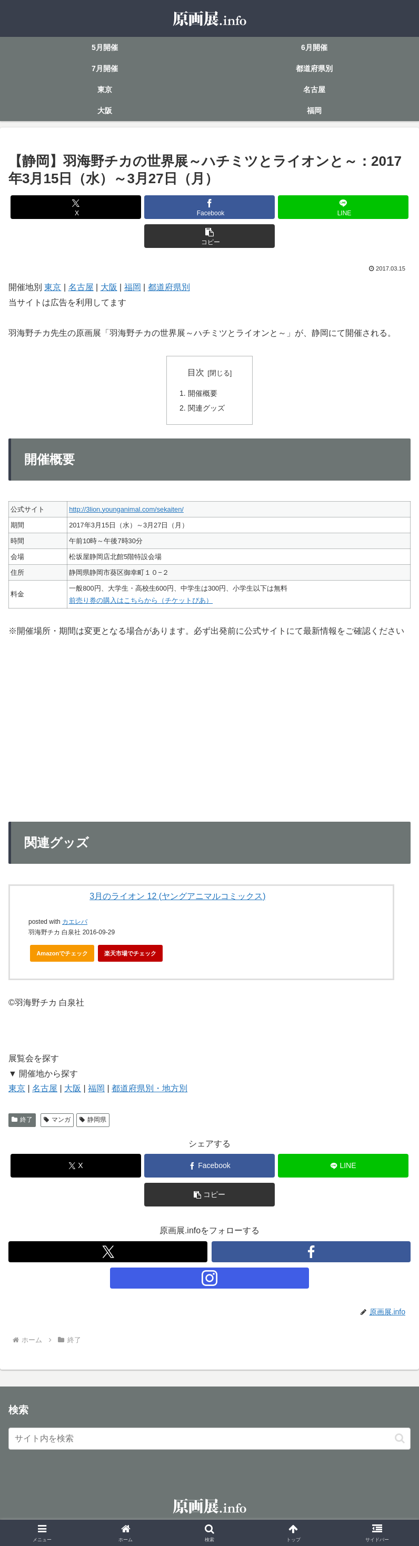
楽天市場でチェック (130, 954)
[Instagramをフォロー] (209, 1279)
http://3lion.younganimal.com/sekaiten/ (126, 510)
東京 (52, 287)
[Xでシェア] (76, 207)
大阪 (109, 287)
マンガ (57, 1120)
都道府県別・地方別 (149, 1089)
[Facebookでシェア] (209, 207)
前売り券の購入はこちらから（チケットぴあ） (141, 601)
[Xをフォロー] (107, 1252)
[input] (209, 1440)
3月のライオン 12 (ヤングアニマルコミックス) (177, 896)
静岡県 (92, 1120)
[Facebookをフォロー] (311, 1252)
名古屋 (81, 287)
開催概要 (202, 394)
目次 (195, 372)
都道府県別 (169, 287)
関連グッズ (206, 408)
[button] (209, 236)
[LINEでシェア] (343, 207)
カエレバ (74, 922)
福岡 (132, 287)
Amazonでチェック (62, 954)
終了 (22, 1120)
